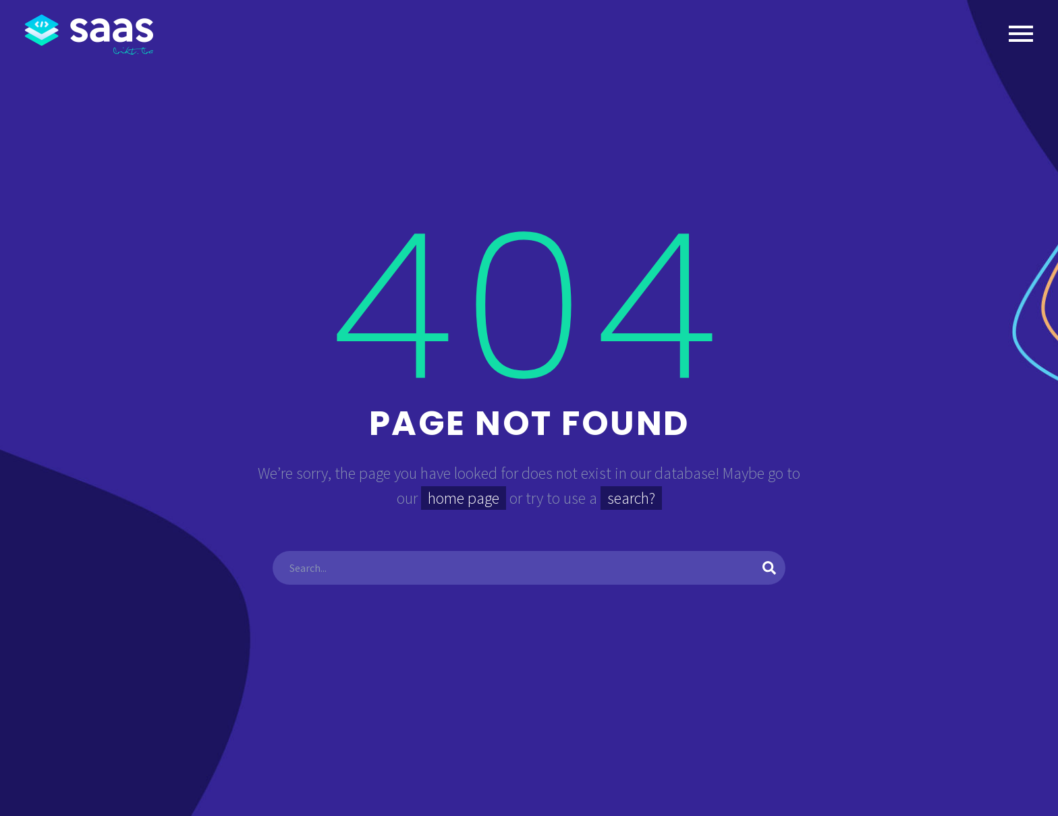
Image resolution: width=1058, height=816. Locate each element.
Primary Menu (1021, 34)
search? (631, 498)
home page (463, 498)
